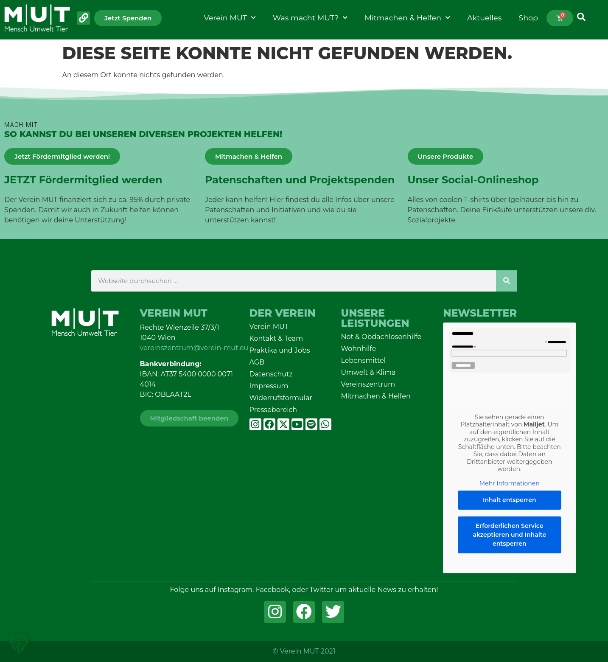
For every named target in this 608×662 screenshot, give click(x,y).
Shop (528, 17)
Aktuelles (484, 17)
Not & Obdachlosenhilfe (381, 337)
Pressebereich (273, 410)
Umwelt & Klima (368, 372)
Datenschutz (271, 374)
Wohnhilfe (358, 349)
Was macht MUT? (310, 18)
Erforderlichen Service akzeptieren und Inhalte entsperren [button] (509, 534)
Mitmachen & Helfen (407, 18)
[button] (18, 643)
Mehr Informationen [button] (509, 483)
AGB (257, 362)
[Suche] (506, 281)
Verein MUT (230, 18)
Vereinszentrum (368, 384)
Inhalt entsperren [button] (509, 500)
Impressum (269, 386)
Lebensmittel (363, 360)
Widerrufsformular (281, 398)
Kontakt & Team (276, 338)
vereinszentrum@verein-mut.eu (194, 348)
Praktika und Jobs (279, 350)
